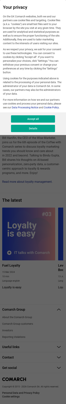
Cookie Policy (51, 107)
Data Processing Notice (25, 107)
